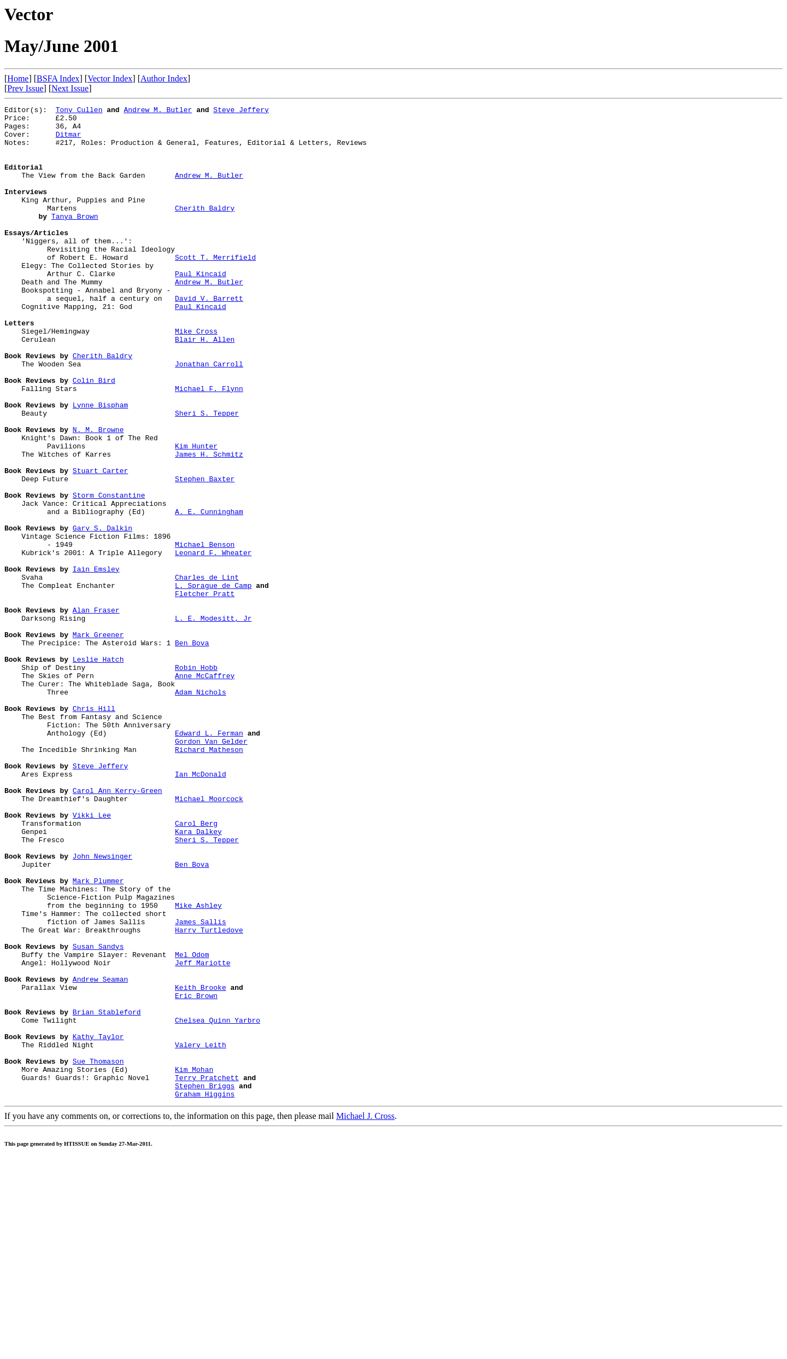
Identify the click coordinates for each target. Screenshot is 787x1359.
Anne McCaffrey (204, 790)
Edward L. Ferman (209, 859)
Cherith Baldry (204, 229)
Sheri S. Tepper (207, 475)
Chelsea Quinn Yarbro (217, 1204)
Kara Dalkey (198, 977)
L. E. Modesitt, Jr (213, 721)
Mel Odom (192, 1125)
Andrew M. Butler (158, 111)
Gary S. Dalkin (102, 613)
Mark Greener (98, 741)
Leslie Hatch (98, 770)
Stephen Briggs (204, 1282)
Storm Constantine (109, 574)
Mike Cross (196, 377)
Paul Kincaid (200, 308)
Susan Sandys (98, 1115)
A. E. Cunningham (209, 593)
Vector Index (109, 78)
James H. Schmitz (209, 524)
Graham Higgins (204, 1292)
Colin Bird (94, 436)
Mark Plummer (98, 1036)
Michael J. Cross (365, 1314)
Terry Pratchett (207, 1273)
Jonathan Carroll (209, 416)
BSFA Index (58, 78)
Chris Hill (94, 830)
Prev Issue (25, 88)
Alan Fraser (96, 711)
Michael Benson (204, 633)
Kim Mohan (194, 1263)
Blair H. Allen (204, 387)
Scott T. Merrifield (215, 288)
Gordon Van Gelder (211, 869)
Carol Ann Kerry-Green (117, 928)
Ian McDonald (200, 908)
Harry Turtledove (209, 1095)
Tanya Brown (74, 239)
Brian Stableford (107, 1194)
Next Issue (70, 88)
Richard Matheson (209, 879)
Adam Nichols (200, 810)
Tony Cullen (79, 111)
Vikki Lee (92, 958)
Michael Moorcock (209, 938)
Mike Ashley (198, 1066)
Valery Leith (200, 1233)
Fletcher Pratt (204, 692)
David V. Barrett (209, 337)
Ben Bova (192, 751)
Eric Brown (196, 1174)
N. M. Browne (98, 495)
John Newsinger (102, 1007)
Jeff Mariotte (202, 1135)
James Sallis (200, 1085)
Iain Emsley (96, 662)
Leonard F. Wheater (213, 643)
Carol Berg (196, 967)
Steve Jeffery (240, 111)
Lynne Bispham (100, 465)
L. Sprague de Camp (213, 682)
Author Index (163, 78)
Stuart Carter (100, 544)
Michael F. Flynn (209, 446)
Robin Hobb (196, 780)
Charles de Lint (207, 672)
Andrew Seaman (100, 1154)
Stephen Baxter (204, 554)
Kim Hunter (196, 515)
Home (17, 78)
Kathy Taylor (98, 1223)
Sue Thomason (98, 1253)
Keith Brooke (200, 1164)
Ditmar (68, 140)
